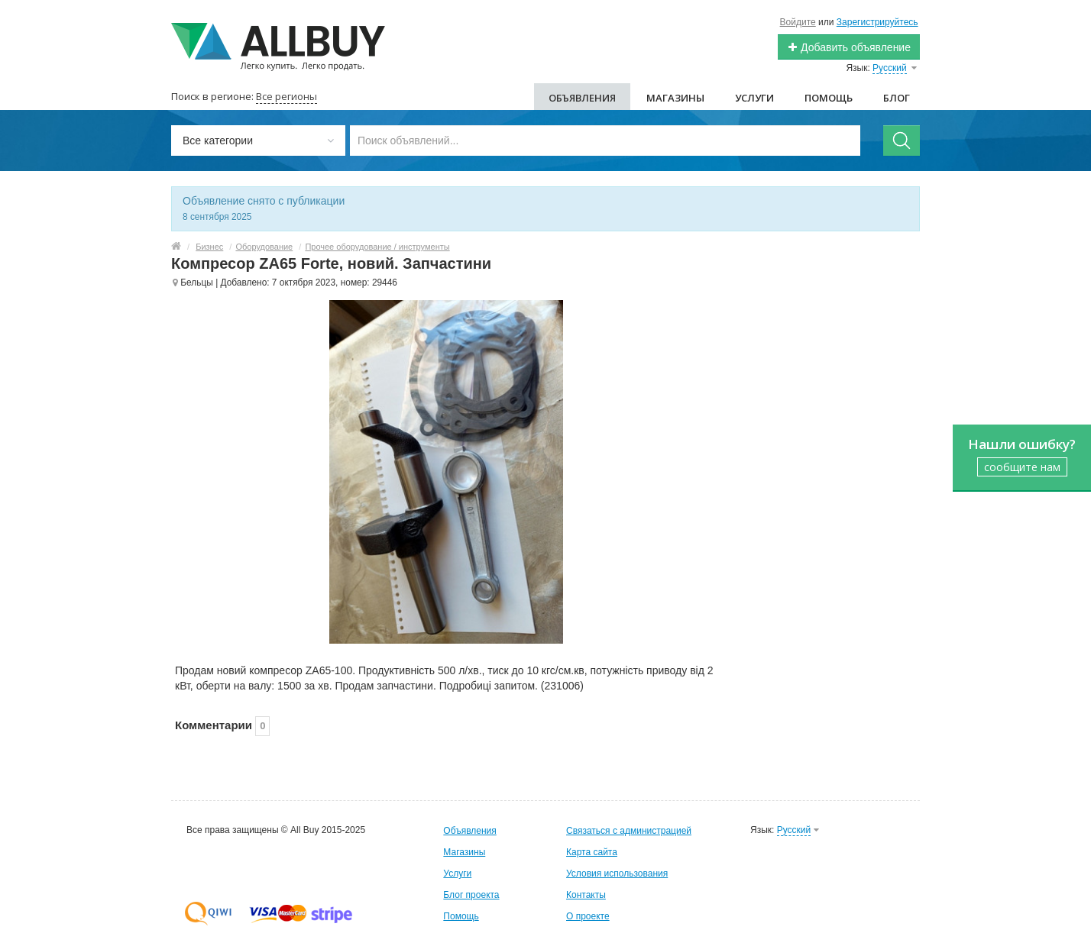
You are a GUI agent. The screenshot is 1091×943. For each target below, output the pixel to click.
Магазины (675, 98)
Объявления (582, 98)
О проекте (588, 916)
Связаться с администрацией (628, 830)
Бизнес (209, 246)
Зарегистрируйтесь (877, 22)
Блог (896, 98)
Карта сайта (591, 852)
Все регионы (286, 96)
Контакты (586, 895)
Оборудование (264, 246)
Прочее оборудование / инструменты (377, 246)
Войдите (798, 22)
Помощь (828, 98)
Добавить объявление (849, 47)
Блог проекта (471, 895)
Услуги (754, 98)
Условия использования (617, 873)
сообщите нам (1022, 467)
